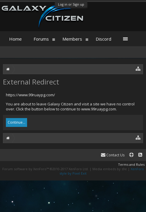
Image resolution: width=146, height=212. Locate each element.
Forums (41, 39)
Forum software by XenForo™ (45, 169)
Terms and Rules (131, 164)
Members (72, 39)
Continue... (16, 122)
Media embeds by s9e (109, 169)
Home (15, 39)
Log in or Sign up (71, 4)
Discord (103, 39)
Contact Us (113, 155)
